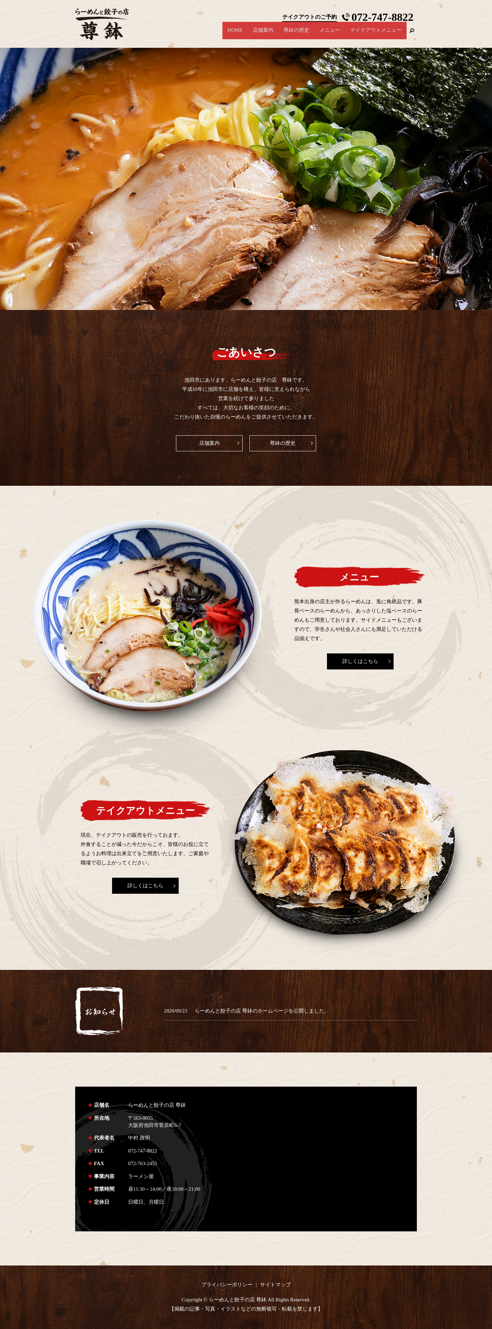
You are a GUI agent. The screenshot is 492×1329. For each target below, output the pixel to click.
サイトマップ (275, 1284)
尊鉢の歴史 (296, 34)
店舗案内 (263, 34)
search (412, 33)
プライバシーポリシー (226, 1284)
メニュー (329, 34)
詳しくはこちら (360, 661)
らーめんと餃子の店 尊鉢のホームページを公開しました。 (262, 1011)
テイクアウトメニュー (375, 34)
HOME (235, 34)
